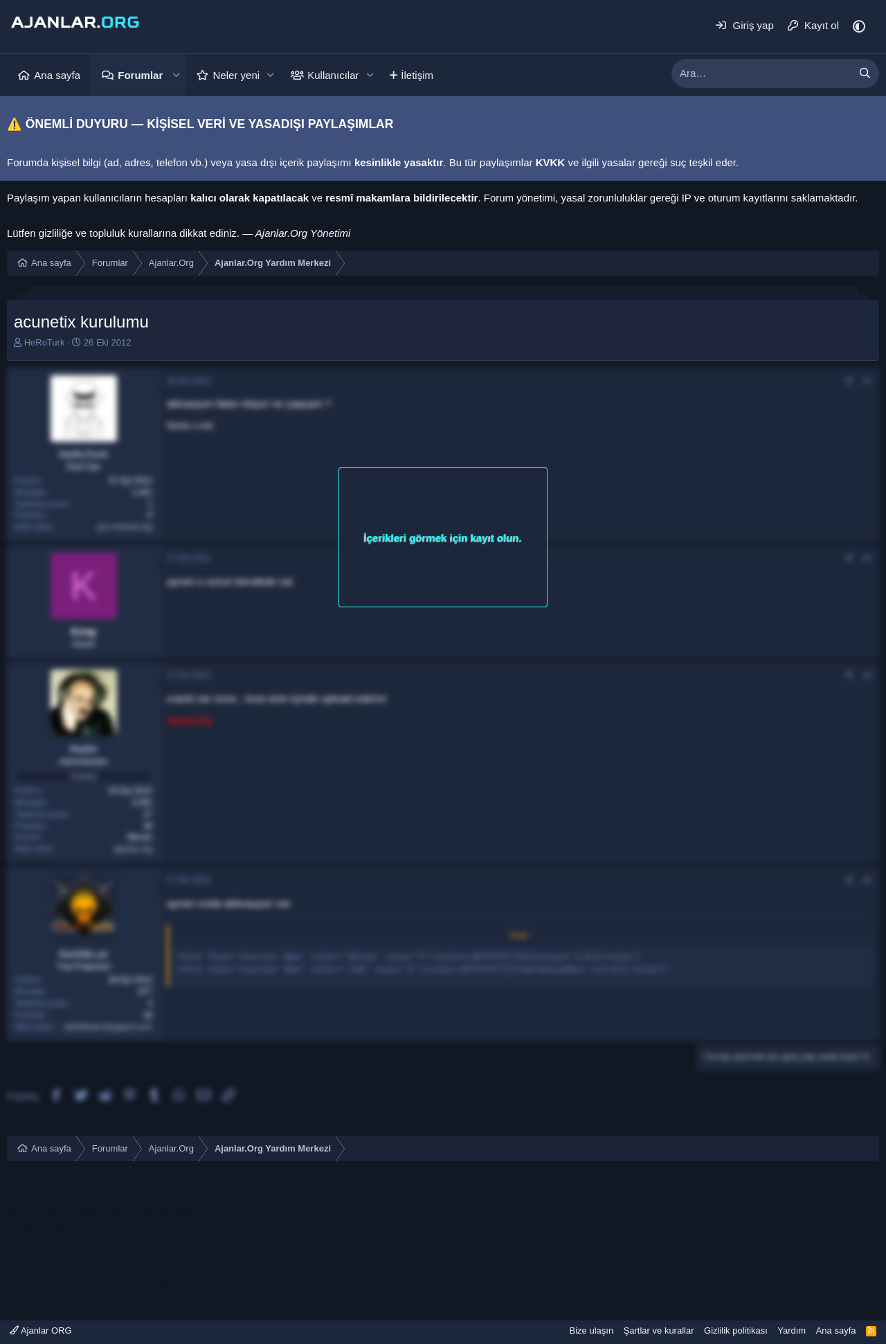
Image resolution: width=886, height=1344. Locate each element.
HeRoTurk (44, 342)
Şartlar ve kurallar (659, 1330)
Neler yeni (236, 75)
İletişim (417, 75)
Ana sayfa (57, 75)
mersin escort (38, 1183)
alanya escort (171, 1212)
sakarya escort (41, 1270)
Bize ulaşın (592, 1330)
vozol (19, 1256)
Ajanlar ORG (41, 1330)
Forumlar (140, 75)
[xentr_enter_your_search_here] (761, 73)
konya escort (36, 1227)
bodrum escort (40, 1212)
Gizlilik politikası (736, 1330)
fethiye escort (107, 1212)
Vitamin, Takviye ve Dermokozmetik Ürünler (107, 1285)
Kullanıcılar (333, 75)
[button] (176, 75)
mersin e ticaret (42, 1197)
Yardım (791, 1330)
